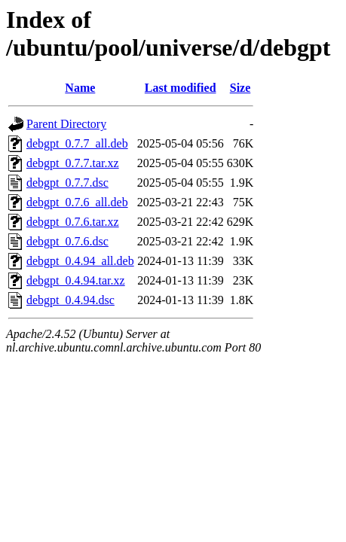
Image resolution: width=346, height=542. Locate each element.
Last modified (180, 87)
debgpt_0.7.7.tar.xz (72, 163)
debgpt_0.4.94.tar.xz (75, 280)
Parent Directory (66, 123)
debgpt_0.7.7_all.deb (77, 143)
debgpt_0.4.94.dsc (70, 300)
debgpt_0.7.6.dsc (67, 241)
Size (240, 87)
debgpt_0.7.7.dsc (67, 182)
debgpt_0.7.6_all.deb (77, 202)
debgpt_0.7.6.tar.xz (72, 221)
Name (80, 87)
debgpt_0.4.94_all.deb (80, 260)
